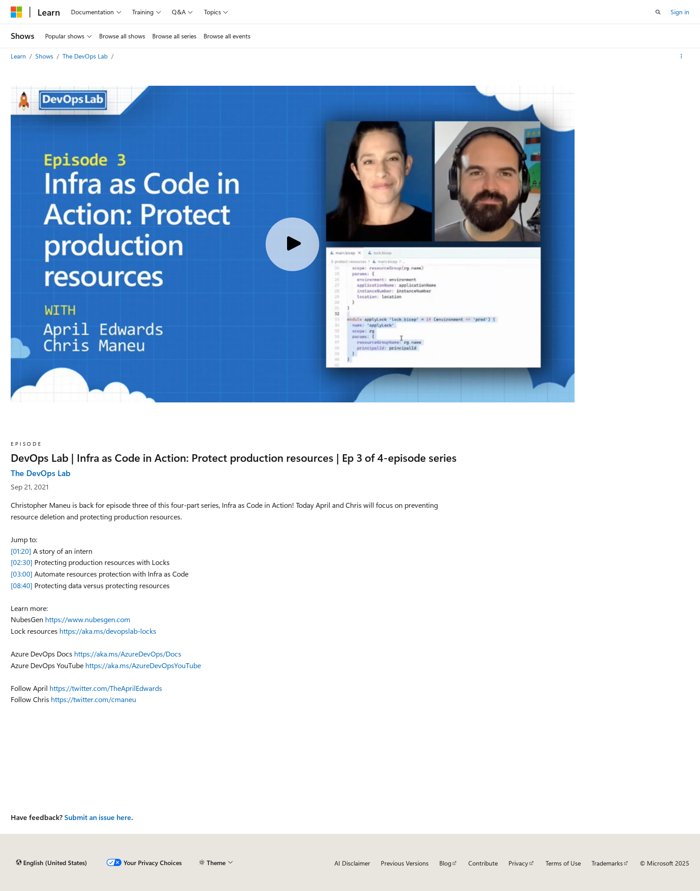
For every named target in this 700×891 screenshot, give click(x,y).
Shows (45, 56)
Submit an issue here (97, 817)
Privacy (518, 863)
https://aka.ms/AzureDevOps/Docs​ (127, 653)
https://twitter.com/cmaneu (93, 699)
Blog (445, 863)
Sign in (680, 12)
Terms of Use (563, 863)
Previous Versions (405, 863)
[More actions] (681, 56)
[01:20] (21, 551)
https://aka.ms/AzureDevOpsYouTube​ (143, 665)
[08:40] (22, 585)
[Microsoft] (16, 12)
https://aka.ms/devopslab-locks (107, 631)
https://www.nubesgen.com (87, 619)
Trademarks (607, 863)
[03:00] (22, 573)
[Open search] (658, 12)
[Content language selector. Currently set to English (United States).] (51, 863)
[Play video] (292, 244)
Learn (19, 56)
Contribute (483, 863)
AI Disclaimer (352, 863)
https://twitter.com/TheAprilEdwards (106, 688)
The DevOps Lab (85, 56)
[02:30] (22, 562)
